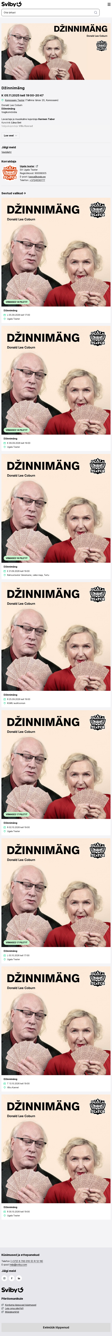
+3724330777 (37, 180)
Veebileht (6, 152)
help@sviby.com (18, 1264)
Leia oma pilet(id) (12, 1308)
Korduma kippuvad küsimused (18, 1304)
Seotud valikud (13, 193)
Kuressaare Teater (14, 100)
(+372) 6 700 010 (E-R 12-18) (26, 1261)
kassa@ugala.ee (37, 176)
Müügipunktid (10, 1311)
